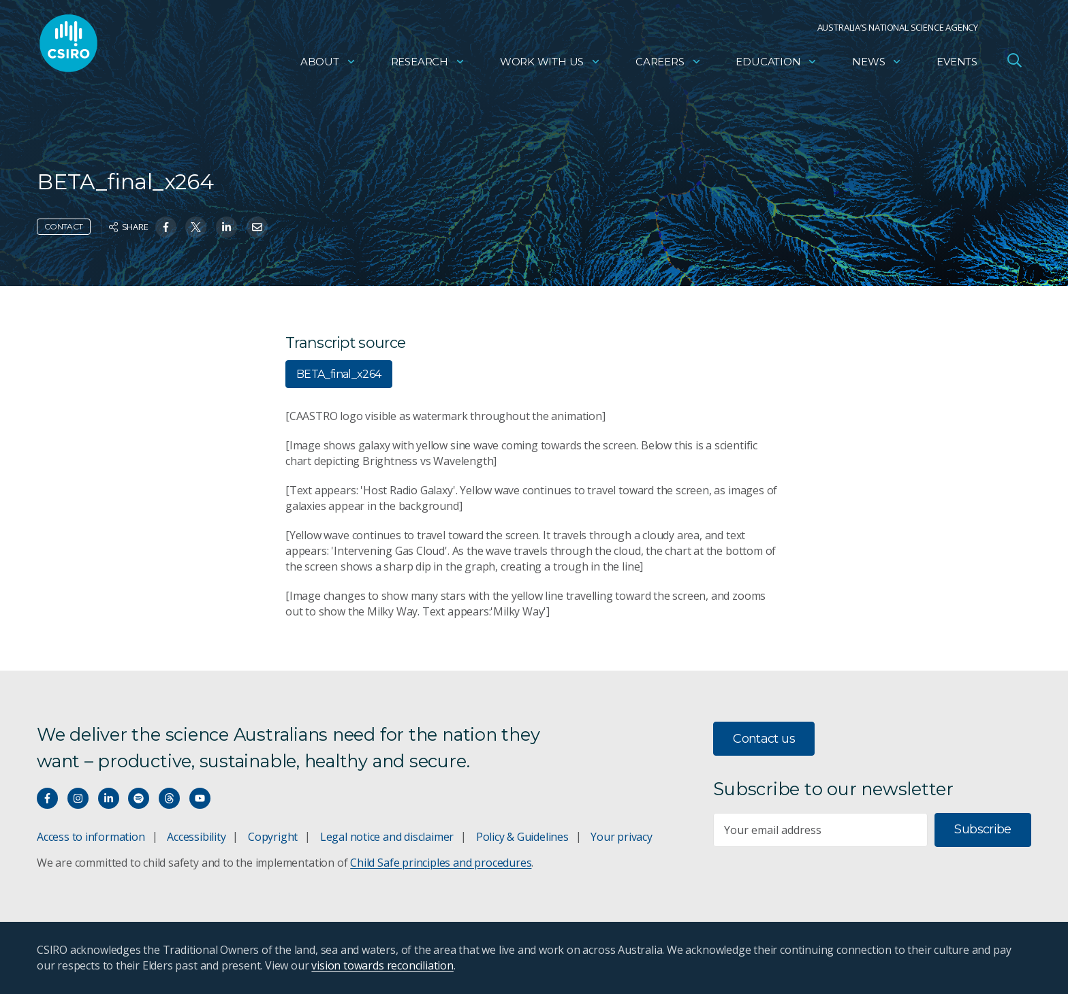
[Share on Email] (257, 227)
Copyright (273, 836)
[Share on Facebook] (165, 227)
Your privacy (621, 836)
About (328, 65)
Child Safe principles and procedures (440, 862)
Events (957, 65)
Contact (63, 226)
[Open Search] (1014, 64)
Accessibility (196, 836)
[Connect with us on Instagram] (78, 798)
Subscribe (982, 829)
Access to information (91, 836)
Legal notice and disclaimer (387, 836)
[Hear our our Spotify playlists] (138, 798)
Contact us (764, 738)
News (877, 65)
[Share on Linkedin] (226, 227)
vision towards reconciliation (382, 965)
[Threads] (169, 798)
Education (776, 65)
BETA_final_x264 (338, 374)
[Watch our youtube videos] (199, 798)
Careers (668, 65)
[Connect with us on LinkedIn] (108, 798)
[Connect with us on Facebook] (47, 798)
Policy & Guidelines (522, 836)
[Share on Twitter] (195, 227)
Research (428, 65)
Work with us (550, 65)
